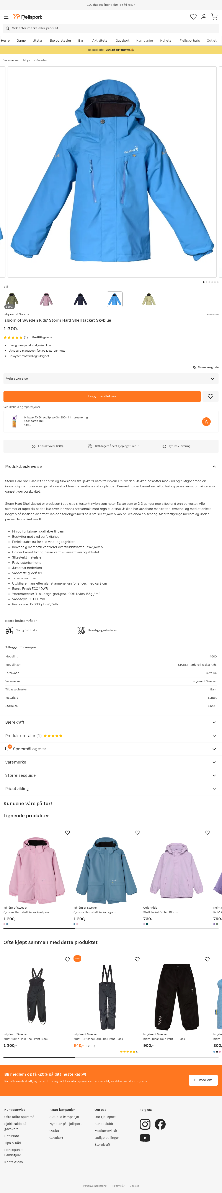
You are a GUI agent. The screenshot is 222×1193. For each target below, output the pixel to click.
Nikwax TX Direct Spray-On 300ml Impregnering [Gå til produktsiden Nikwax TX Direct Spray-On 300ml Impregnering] (56, 418)
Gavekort (123, 40)
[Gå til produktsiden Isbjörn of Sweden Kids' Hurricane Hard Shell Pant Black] (106, 997)
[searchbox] (115, 28)
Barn (81, 40)
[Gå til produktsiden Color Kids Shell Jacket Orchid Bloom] (176, 870)
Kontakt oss (13, 1162)
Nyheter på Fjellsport (65, 1124)
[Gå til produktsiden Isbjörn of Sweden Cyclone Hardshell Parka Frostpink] (36, 870)
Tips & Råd (12, 1143)
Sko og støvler (60, 40)
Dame (21, 40)
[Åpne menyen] (6, 16)
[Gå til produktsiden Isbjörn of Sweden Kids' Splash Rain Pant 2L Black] (176, 997)
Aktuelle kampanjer (64, 1117)
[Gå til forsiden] (27, 17)
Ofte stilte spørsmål (19, 1117)
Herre (5, 40)
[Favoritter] (193, 16)
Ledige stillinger (107, 1138)
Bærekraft (102, 1144)
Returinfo (11, 1136)
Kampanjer (144, 40)
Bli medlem (203, 1080)
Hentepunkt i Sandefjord (14, 1152)
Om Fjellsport (105, 1117)
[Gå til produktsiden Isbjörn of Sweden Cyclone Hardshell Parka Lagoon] (106, 870)
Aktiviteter (100, 40)
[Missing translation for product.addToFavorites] (210, 396)
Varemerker (11, 60)
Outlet (212, 40)
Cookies (134, 1186)
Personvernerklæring (94, 1186)
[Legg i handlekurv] (102, 396)
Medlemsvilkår (106, 1131)
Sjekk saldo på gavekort (15, 1126)
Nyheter (166, 40)
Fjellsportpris (190, 40)
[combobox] (111, 28)
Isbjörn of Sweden (35, 60)
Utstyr (37, 40)
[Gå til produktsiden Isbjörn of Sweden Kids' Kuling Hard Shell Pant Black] (36, 997)
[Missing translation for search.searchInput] (7, 28)
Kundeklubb (104, 1124)
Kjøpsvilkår (118, 1186)
